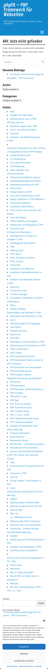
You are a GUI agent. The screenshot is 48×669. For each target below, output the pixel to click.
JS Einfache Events (18, 290)
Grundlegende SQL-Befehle (22, 243)
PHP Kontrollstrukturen (20, 371)
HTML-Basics (16, 254)
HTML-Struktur (17, 261)
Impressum (38, 666)
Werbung (14, 583)
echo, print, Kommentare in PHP (25, 195)
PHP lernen (15, 381)
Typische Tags (16, 509)
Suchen (6, 598)
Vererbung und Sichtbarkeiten (24, 550)
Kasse (12, 305)
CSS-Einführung (17, 166)
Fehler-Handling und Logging (23, 221)
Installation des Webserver (22, 268)
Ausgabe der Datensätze (21, 115)
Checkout (14, 133)
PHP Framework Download (22, 356)
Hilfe (12, 246)
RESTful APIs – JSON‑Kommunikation (27, 444)
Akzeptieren (24, 647)
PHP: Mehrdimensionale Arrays (24, 418)
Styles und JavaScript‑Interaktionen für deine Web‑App (24, 492)
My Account (15, 334)
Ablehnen (24, 654)
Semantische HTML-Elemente (24, 447)
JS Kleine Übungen (18, 294)
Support (13, 498)
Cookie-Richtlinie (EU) (20, 155)
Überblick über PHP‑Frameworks (25, 521)
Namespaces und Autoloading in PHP (27, 341)
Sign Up (13, 477)
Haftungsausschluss (23, 517)
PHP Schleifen (16, 392)
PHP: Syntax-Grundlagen (21, 422)
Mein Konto (15, 327)
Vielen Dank (15, 565)
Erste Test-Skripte (18, 217)
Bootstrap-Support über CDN (23, 126)
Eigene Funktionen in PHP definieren (27, 199)
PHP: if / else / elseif (19, 414)
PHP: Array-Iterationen (20, 404)
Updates (14, 535)
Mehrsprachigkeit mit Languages (25, 323)
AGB (12, 111)
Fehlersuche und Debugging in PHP (26, 224)
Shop (12, 462)
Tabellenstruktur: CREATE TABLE (25, 502)
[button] (44, 620)
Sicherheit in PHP (18, 473)
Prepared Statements (20, 433)
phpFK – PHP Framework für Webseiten (18, 10)
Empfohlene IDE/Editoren (22, 206)
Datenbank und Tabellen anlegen (25, 177)
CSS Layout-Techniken (20, 162)
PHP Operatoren (17, 385)
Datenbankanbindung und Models (25, 181)
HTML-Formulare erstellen (22, 257)
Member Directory (18, 330)
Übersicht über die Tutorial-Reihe (25, 525)
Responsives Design (19, 440)
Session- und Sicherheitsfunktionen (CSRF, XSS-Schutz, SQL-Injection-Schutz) (25, 455)
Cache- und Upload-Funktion (23, 129)
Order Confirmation (19, 349)
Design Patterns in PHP (21, 192)
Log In (13, 319)
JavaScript (14, 287)
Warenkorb (15, 568)
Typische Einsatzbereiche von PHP (26, 506)
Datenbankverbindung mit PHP (24, 184)
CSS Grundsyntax (18, 159)
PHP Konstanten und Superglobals (26, 367)
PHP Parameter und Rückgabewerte (26, 389)
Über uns (14, 513)
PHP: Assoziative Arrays (21, 407)
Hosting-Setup (16, 250)
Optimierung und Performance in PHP (27, 345)
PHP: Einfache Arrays (19, 411)
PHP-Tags (14, 400)
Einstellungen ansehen (24, 661)
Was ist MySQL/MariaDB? (21, 572)
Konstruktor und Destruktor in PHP (26, 316)
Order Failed (16, 352)
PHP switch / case (18, 396)
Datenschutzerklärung (26, 666)
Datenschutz (16, 188)
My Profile (14, 338)
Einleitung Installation (20, 203)
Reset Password (17, 436)
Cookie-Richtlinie (12, 666)
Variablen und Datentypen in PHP (25, 546)
